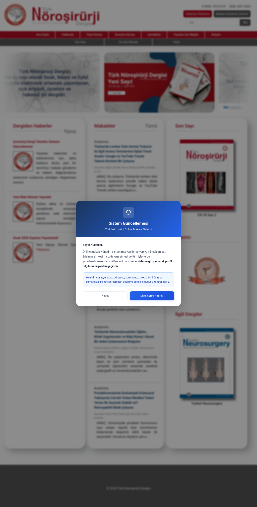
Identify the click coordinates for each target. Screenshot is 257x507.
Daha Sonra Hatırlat (152, 295)
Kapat (105, 295)
